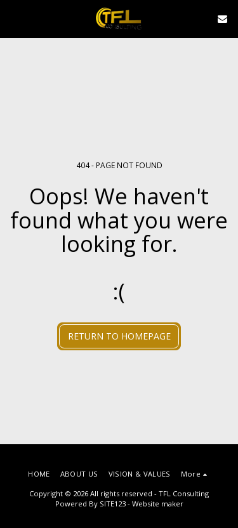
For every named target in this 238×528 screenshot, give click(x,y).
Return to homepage (119, 336)
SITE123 (113, 503)
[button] (14, 18)
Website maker (157, 503)
